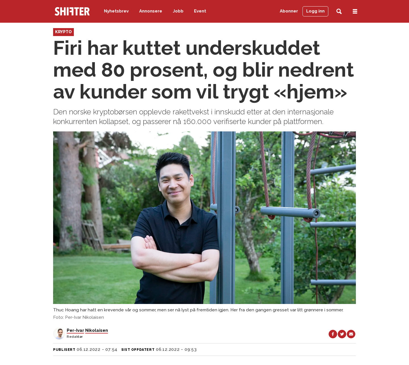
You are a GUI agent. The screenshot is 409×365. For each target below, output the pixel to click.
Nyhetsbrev (116, 11)
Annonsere (150, 11)
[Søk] (339, 11)
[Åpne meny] (355, 11)
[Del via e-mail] (351, 334)
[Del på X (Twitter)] (342, 334)
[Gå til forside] (72, 11)
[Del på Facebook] (333, 334)
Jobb (178, 11)
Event (200, 11)
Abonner (289, 11)
